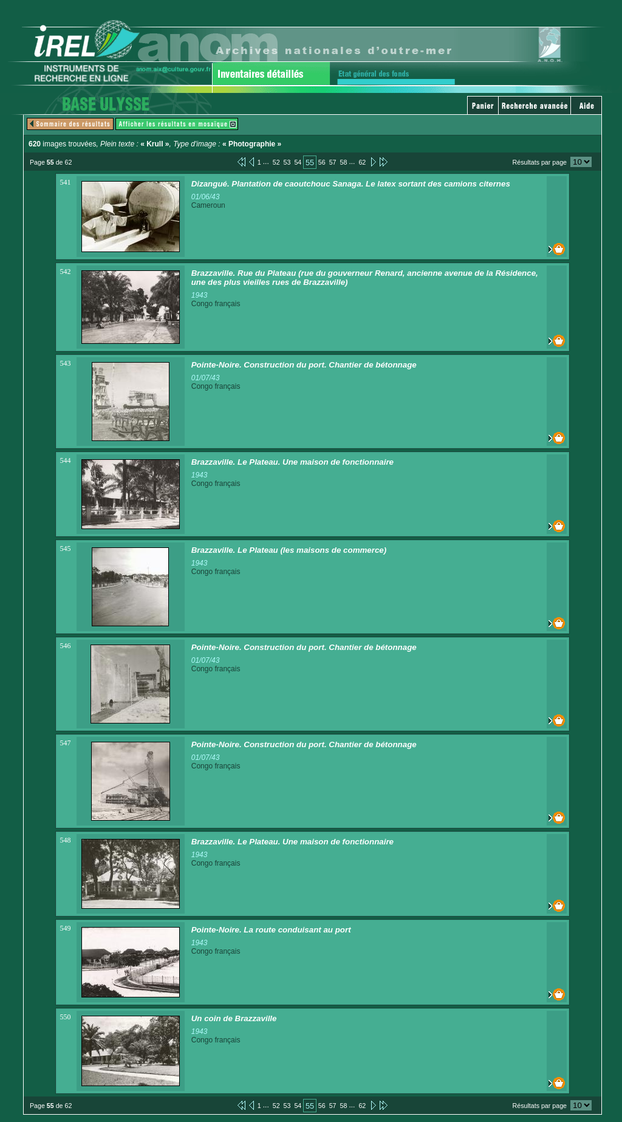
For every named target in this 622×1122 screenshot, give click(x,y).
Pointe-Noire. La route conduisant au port (271, 929)
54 (297, 162)
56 (322, 162)
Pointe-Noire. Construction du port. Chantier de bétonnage (304, 364)
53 (287, 162)
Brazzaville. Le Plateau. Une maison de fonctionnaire (292, 462)
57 (333, 162)
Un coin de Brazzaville (234, 1018)
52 (276, 162)
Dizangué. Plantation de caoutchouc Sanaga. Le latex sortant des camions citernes (350, 183)
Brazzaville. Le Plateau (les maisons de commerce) (289, 550)
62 (362, 162)
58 (343, 162)
